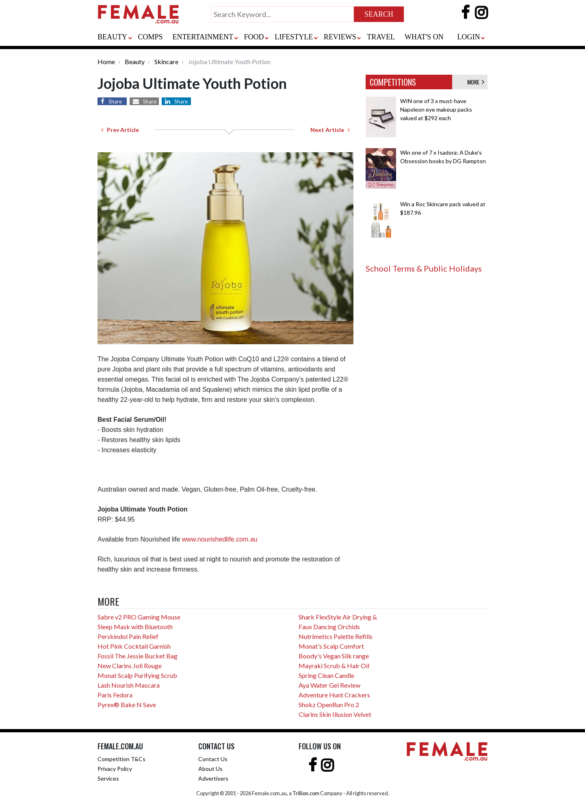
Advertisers (213, 778)
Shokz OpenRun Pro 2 (329, 704)
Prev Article (120, 129)
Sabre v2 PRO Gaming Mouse (139, 617)
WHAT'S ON (424, 37)
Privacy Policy (115, 768)
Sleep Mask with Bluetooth (135, 626)
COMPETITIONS (393, 82)
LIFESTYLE (294, 37)
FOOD (254, 37)
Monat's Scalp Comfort (331, 646)
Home (106, 61)
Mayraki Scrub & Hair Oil (334, 665)
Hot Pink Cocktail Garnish (134, 646)
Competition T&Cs (121, 758)
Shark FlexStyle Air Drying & (338, 617)
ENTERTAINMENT (203, 37)
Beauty (135, 61)
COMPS (150, 37)
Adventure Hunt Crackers (334, 695)
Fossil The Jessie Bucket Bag (138, 656)
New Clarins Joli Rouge (130, 665)
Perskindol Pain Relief (128, 636)
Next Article (330, 129)
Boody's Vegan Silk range (334, 656)
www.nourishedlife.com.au (220, 539)
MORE (475, 82)
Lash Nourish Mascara (129, 685)
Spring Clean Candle (326, 675)
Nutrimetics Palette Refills (336, 636)
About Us (210, 768)
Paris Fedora (115, 695)
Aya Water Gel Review (329, 685)
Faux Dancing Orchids (329, 626)
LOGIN (468, 37)
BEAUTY (112, 37)
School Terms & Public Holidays (424, 268)
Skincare (166, 61)
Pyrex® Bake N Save (127, 704)
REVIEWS (340, 37)
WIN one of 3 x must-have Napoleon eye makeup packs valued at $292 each (436, 109)
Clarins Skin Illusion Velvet (335, 714)
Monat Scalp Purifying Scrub (137, 675)
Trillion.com (305, 793)
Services (108, 778)
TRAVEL (381, 37)
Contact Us (213, 758)
